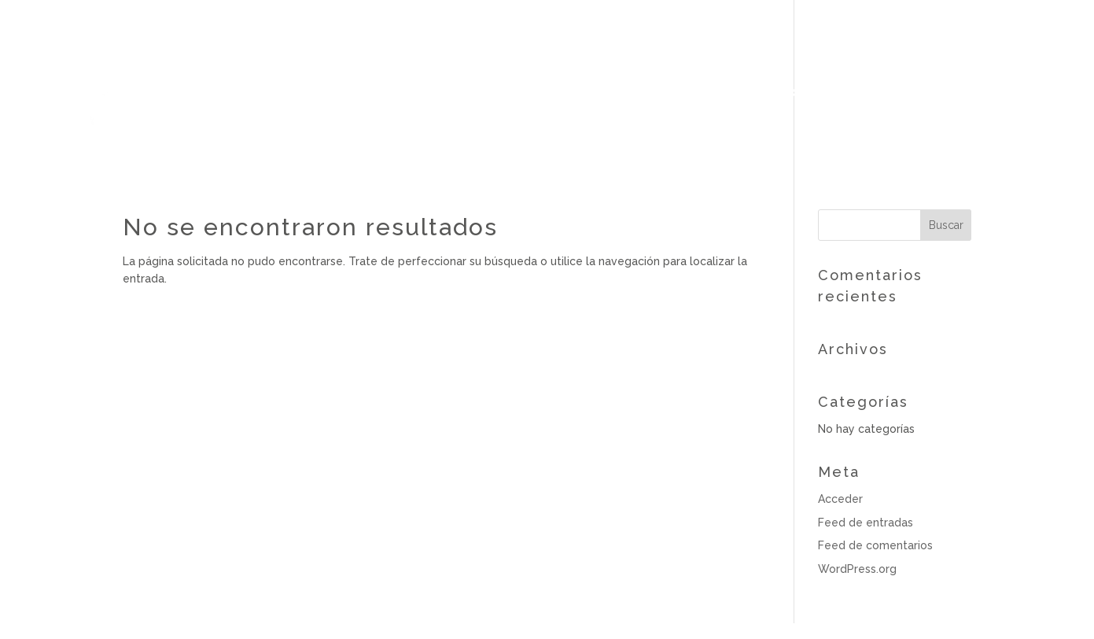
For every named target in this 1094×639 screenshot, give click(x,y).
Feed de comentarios (875, 545)
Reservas (1009, 93)
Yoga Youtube (751, 93)
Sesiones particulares (590, 93)
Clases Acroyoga (416, 93)
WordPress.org (857, 569)
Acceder (840, 499)
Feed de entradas (865, 522)
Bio (319, 93)
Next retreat (877, 93)
